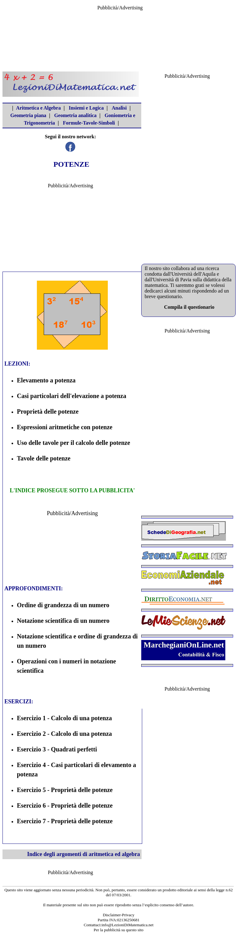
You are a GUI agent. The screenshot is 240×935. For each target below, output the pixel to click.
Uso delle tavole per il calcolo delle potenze (73, 442)
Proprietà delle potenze (47, 411)
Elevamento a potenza (46, 380)
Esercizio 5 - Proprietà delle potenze (64, 789)
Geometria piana (28, 115)
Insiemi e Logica (86, 108)
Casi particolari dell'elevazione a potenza (71, 395)
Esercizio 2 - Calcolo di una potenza (64, 733)
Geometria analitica (75, 115)
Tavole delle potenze (43, 458)
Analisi (119, 108)
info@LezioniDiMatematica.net (127, 925)
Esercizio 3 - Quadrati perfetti (57, 749)
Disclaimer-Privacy (118, 915)
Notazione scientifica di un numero (63, 620)
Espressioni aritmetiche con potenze (64, 427)
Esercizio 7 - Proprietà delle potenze (64, 821)
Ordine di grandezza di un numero (63, 605)
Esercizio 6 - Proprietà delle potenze (64, 805)
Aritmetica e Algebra (38, 108)
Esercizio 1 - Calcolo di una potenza (64, 718)
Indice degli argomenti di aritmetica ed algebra (83, 854)
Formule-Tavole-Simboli (89, 122)
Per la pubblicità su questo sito (118, 930)
